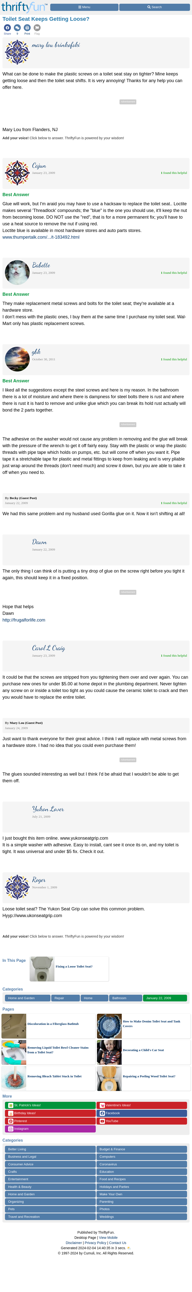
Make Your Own (111, 1194)
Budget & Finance (112, 1149)
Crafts (12, 1172)
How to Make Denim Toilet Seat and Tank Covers (151, 1023)
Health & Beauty (19, 1187)
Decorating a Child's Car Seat (143, 1050)
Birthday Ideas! (22, 1113)
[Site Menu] (84, 7)
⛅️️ (129, 1248)
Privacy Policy (95, 1243)
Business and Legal (22, 1156)
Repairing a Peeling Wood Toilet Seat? (149, 1076)
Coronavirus (108, 1164)
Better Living (17, 1149)
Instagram (18, 1128)
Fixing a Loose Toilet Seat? (74, 966)
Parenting (107, 1201)
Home (88, 998)
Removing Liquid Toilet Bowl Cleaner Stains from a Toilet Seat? (58, 1050)
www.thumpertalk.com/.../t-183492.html (40, 237)
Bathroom (119, 998)
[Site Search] (154, 7)
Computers (108, 1156)
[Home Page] (24, 3)
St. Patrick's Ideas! (24, 1105)
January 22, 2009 (158, 998)
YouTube (109, 1121)
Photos (105, 1209)
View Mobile (108, 1238)
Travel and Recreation (24, 1217)
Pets (11, 1209)
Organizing (16, 1201)
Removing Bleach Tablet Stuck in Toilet (54, 1076)
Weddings (107, 1217)
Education (107, 1172)
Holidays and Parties (114, 1187)
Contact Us (117, 1243)
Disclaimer (74, 1243)
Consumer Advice (20, 1164)
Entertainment (18, 1179)
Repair (59, 998)
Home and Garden (21, 998)
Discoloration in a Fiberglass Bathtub (53, 1024)
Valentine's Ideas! (115, 1105)
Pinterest (17, 1121)
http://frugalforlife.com (23, 620)
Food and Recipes (113, 1179)
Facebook (110, 1113)
